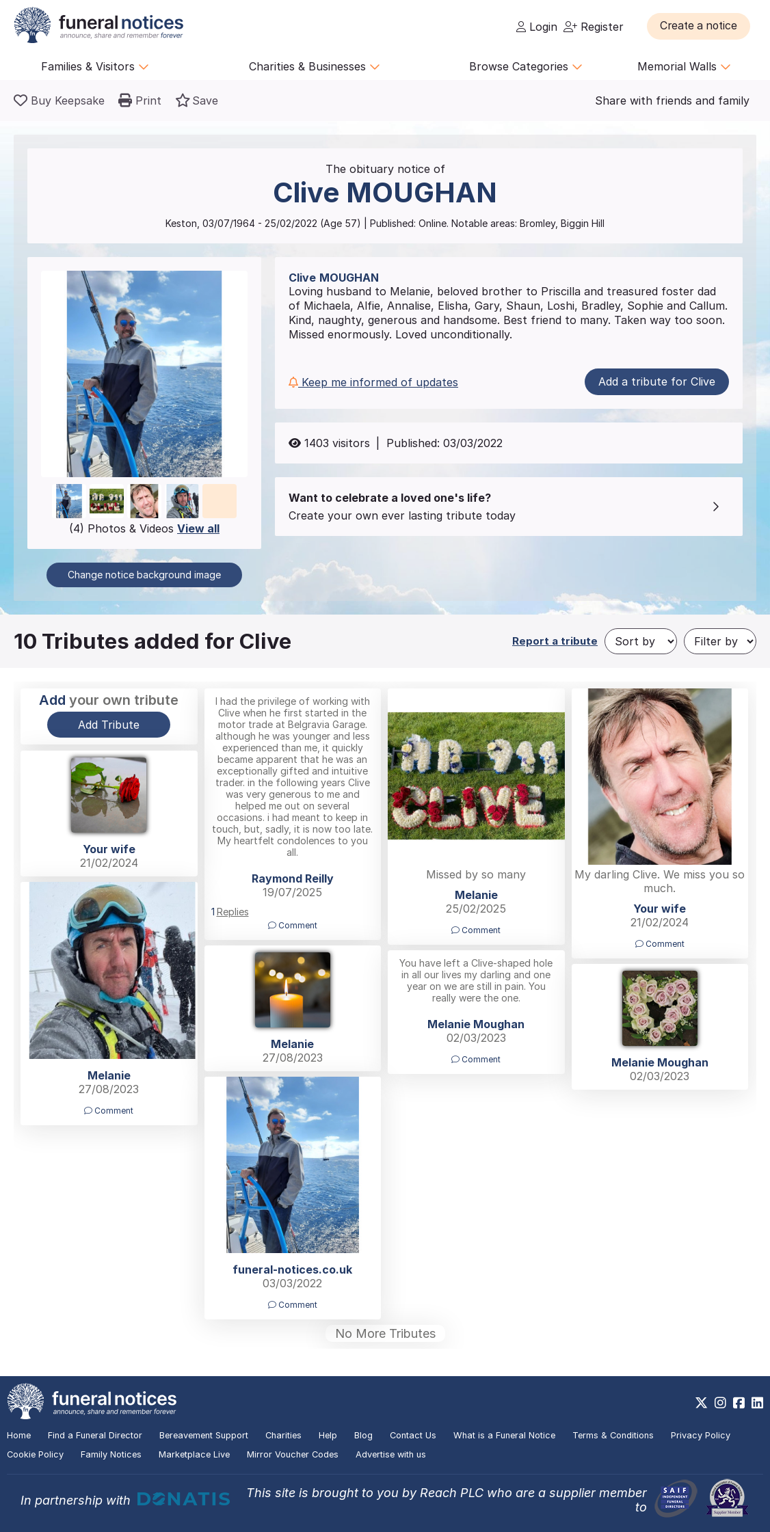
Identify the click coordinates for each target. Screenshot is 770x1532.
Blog (363, 1435)
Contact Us (413, 1435)
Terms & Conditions (613, 1435)
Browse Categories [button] (526, 66)
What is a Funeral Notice (504, 1435)
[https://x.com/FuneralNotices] (701, 1403)
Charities (283, 1435)
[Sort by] (641, 641)
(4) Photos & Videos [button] (144, 528)
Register (593, 26)
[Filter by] (720, 641)
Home (19, 1435)
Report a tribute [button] (555, 640)
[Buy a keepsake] (59, 100)
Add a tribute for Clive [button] (656, 381)
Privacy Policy (700, 1435)
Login (536, 26)
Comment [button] (292, 925)
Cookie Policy (35, 1454)
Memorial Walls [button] (684, 66)
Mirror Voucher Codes (292, 1454)
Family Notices (111, 1454)
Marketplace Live (194, 1454)
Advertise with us (391, 1454)
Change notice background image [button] (144, 574)
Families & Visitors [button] (95, 66)
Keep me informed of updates (373, 382)
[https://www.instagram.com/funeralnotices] (720, 1403)
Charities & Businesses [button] (314, 66)
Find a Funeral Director (95, 1435)
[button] (701, 26)
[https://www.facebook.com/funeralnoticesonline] (739, 1403)
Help (328, 1435)
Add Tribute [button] (109, 724)
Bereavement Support (203, 1435)
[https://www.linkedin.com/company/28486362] (757, 1403)
